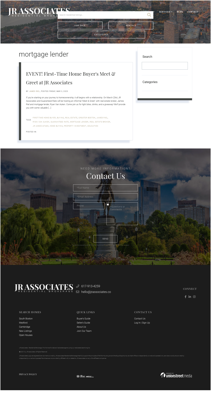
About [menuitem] (128, 15)
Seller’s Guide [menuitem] (84, 330)
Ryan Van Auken (41, 128)
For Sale (72, 40)
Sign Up (145, 330)
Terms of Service (120, 251)
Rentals (105, 40)
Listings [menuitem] (143, 15)
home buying (56, 132)
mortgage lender (79, 128)
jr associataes (41, 132)
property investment (75, 132)
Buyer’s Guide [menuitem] (84, 326)
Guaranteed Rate (60, 128)
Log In (136, 330)
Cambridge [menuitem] (27, 335)
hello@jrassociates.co (94, 299)
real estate (71, 123)
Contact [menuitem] (189, 15)
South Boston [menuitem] (28, 326)
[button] (149, 29)
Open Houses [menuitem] (28, 343)
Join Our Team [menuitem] (85, 339)
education (93, 132)
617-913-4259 (89, 294)
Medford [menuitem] (26, 330)
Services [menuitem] (161, 15)
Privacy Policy (91, 237)
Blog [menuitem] (177, 15)
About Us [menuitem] (82, 335)
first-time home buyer (44, 123)
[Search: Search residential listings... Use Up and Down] (101, 29)
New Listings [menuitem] (28, 339)
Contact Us (139, 326)
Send (105, 244)
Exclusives (138, 40)
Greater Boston (87, 123)
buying (60, 123)
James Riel (34, 97)
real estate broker (100, 128)
